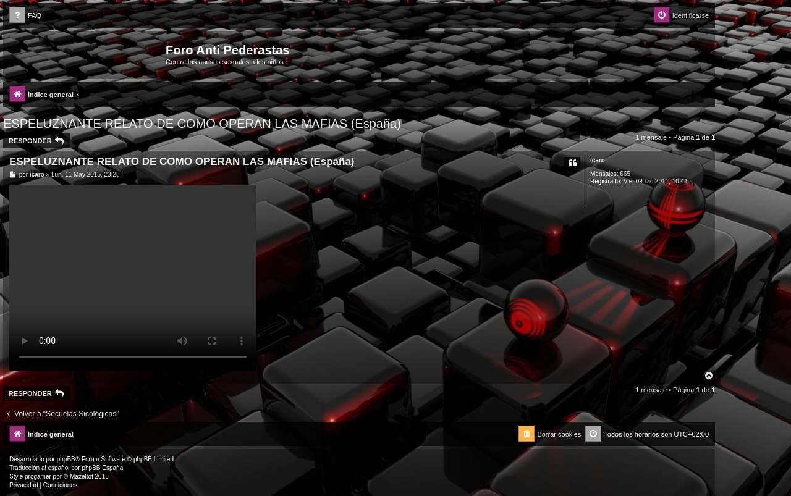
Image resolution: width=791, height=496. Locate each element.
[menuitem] (25, 16)
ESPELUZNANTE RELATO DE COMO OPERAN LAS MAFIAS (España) (202, 123)
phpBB (66, 459)
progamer (38, 476)
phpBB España (102, 467)
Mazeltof (81, 476)
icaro (597, 160)
